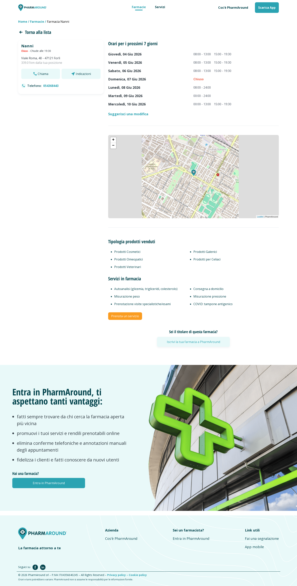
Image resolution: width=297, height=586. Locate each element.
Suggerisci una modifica (128, 114)
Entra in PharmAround (191, 538)
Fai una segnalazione (262, 538)
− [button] (113, 146)
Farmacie (139, 7)
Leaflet (260, 217)
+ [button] (113, 140)
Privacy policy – (118, 575)
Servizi (160, 7)
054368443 (51, 86)
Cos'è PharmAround (233, 7)
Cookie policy (138, 575)
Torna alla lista (34, 32)
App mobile (254, 547)
